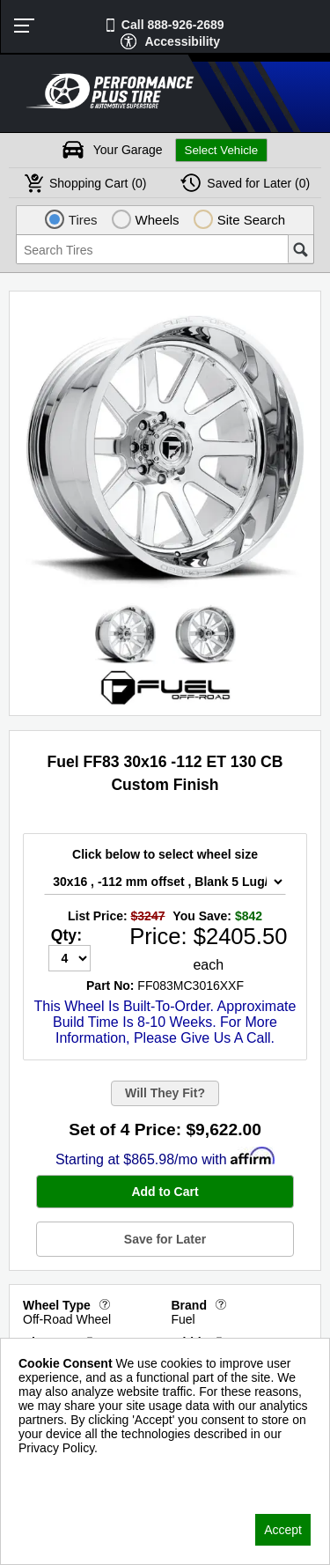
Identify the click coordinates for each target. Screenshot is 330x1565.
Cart (98, 183)
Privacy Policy (56, 1471)
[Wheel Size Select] (164, 881)
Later (258, 183)
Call (172, 25)
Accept (283, 1530)
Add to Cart (164, 1192)
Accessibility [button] (182, 41)
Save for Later (165, 1239)
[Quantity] (69, 958)
